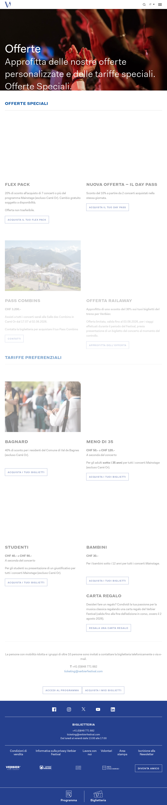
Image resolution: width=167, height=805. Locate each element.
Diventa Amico (148, 768)
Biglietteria (83, 725)
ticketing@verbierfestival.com (83, 735)
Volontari (106, 751)
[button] (144, 4)
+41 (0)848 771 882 (83, 731)
